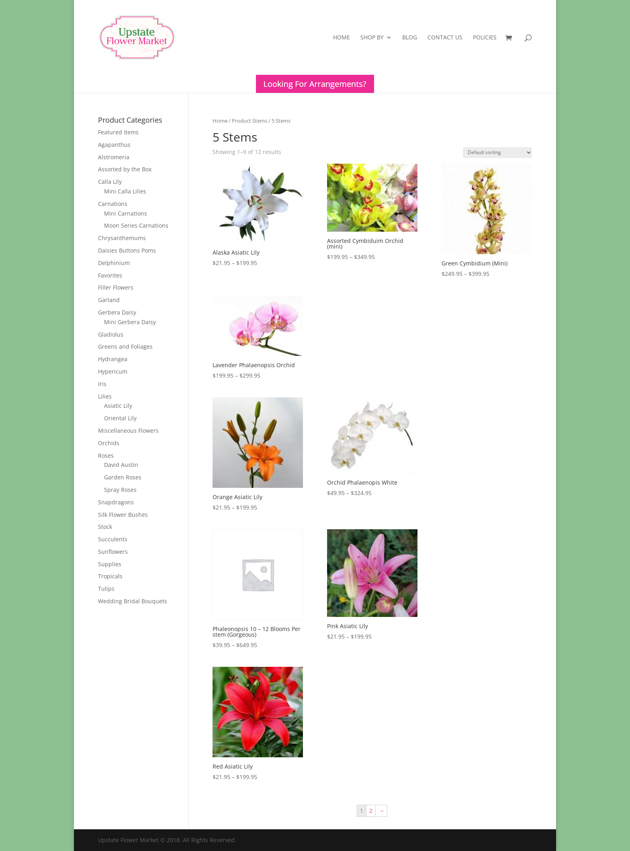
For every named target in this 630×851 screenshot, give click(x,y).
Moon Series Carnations (136, 225)
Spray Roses (120, 489)
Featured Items (118, 132)
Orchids (108, 443)
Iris (102, 384)
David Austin (121, 465)
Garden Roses (122, 477)
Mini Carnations (125, 213)
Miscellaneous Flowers (128, 430)
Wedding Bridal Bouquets (132, 601)
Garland (109, 300)
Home (341, 38)
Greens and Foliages (125, 346)
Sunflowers (113, 551)
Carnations (112, 204)
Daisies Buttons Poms (127, 250)
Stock (105, 526)
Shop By (372, 38)
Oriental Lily (120, 418)
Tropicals (110, 576)
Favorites (110, 275)
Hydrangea (112, 359)
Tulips (106, 588)
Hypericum (112, 371)
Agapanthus (114, 144)
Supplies (109, 564)
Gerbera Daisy (117, 312)
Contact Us (445, 38)
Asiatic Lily (118, 405)
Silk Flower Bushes (123, 514)
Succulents (112, 539)
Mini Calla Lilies (125, 191)
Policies (485, 38)
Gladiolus (110, 334)
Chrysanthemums (122, 238)
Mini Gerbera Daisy (130, 322)
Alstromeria (113, 157)
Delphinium (114, 263)
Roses (106, 455)
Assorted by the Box (124, 169)
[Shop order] (497, 152)
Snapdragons (116, 502)
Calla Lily (110, 181)
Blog (409, 38)
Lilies (105, 396)
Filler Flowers (115, 287)
